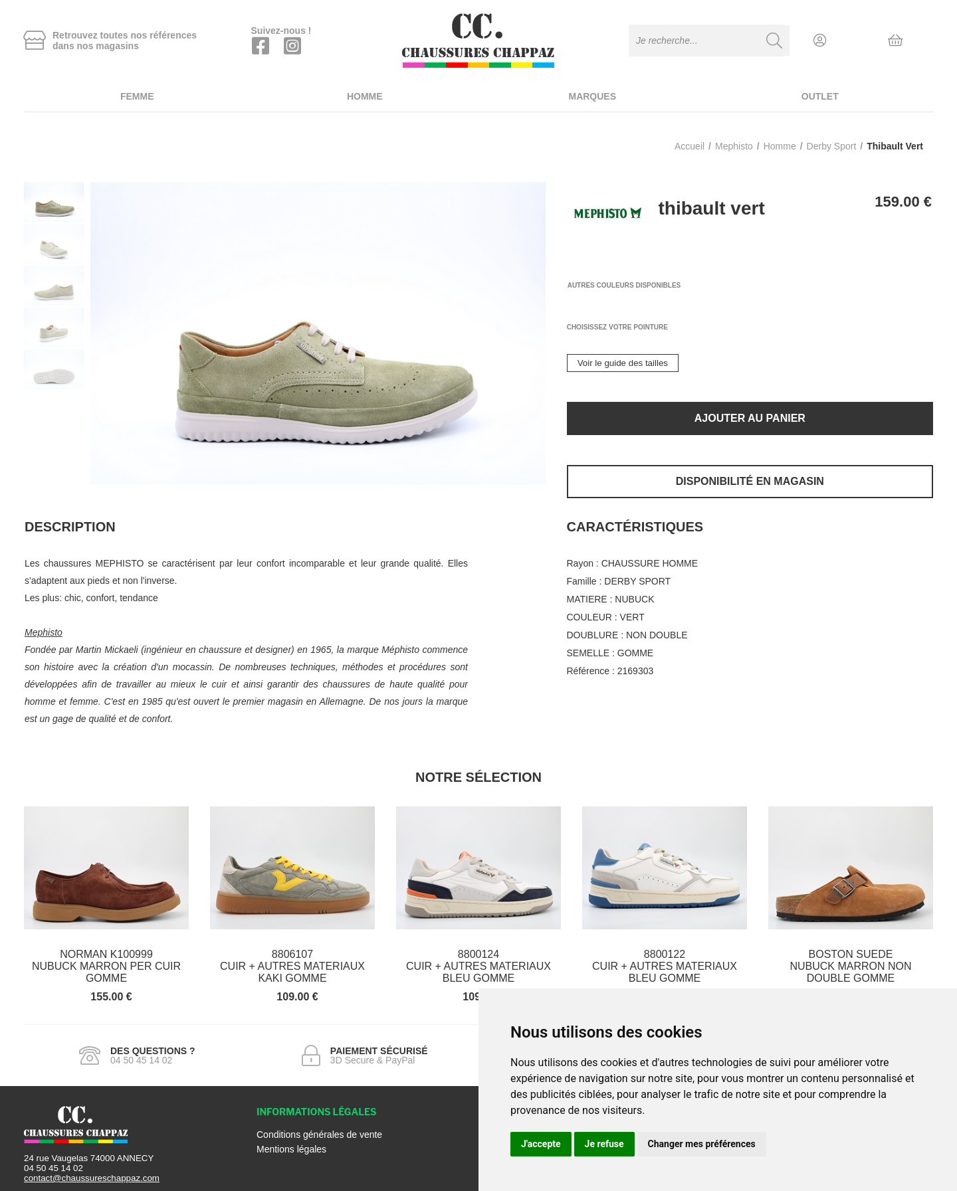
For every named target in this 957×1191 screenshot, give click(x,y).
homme (780, 146)
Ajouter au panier (749, 418)
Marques (592, 96)
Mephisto (734, 146)
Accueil (689, 146)
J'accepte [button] (541, 1144)
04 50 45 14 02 (53, 1168)
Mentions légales (291, 1149)
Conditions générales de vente (319, 1134)
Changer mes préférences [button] (702, 1144)
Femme (137, 96)
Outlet (820, 96)
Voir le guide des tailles (623, 363)
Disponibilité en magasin (750, 481)
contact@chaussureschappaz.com (92, 1178)
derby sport (832, 146)
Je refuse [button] (604, 1144)
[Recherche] (774, 40)
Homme (365, 96)
